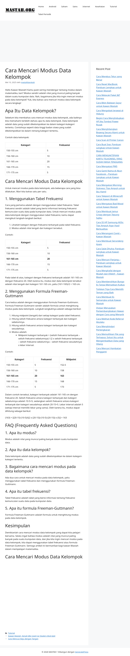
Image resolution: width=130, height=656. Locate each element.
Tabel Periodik (44, 14)
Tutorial (113, 6)
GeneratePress (81, 652)
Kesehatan (100, 6)
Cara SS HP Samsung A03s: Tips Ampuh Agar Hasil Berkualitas (110, 225)
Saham (64, 6)
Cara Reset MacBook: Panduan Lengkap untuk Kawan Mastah (108, 87)
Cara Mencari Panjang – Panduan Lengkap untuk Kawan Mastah (108, 263)
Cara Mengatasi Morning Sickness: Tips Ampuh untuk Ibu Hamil (110, 188)
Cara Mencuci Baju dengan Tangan (23, 639)
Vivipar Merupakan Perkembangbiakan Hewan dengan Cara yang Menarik (110, 311)
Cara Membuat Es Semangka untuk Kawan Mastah (108, 300)
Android (52, 6)
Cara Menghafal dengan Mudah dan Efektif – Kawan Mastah (110, 274)
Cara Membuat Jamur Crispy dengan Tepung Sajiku (107, 214)
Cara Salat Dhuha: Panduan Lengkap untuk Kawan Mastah (110, 252)
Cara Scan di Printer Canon (110, 140)
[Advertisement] (65, 40)
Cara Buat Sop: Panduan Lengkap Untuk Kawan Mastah (108, 147)
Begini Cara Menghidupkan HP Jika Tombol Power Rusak (110, 121)
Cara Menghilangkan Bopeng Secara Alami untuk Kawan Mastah (110, 132)
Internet (86, 6)
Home (41, 6)
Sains (75, 6)
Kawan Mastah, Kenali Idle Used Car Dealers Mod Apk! (31, 636)
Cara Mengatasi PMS (106, 166)
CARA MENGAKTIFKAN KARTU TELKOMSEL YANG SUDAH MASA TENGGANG (109, 158)
